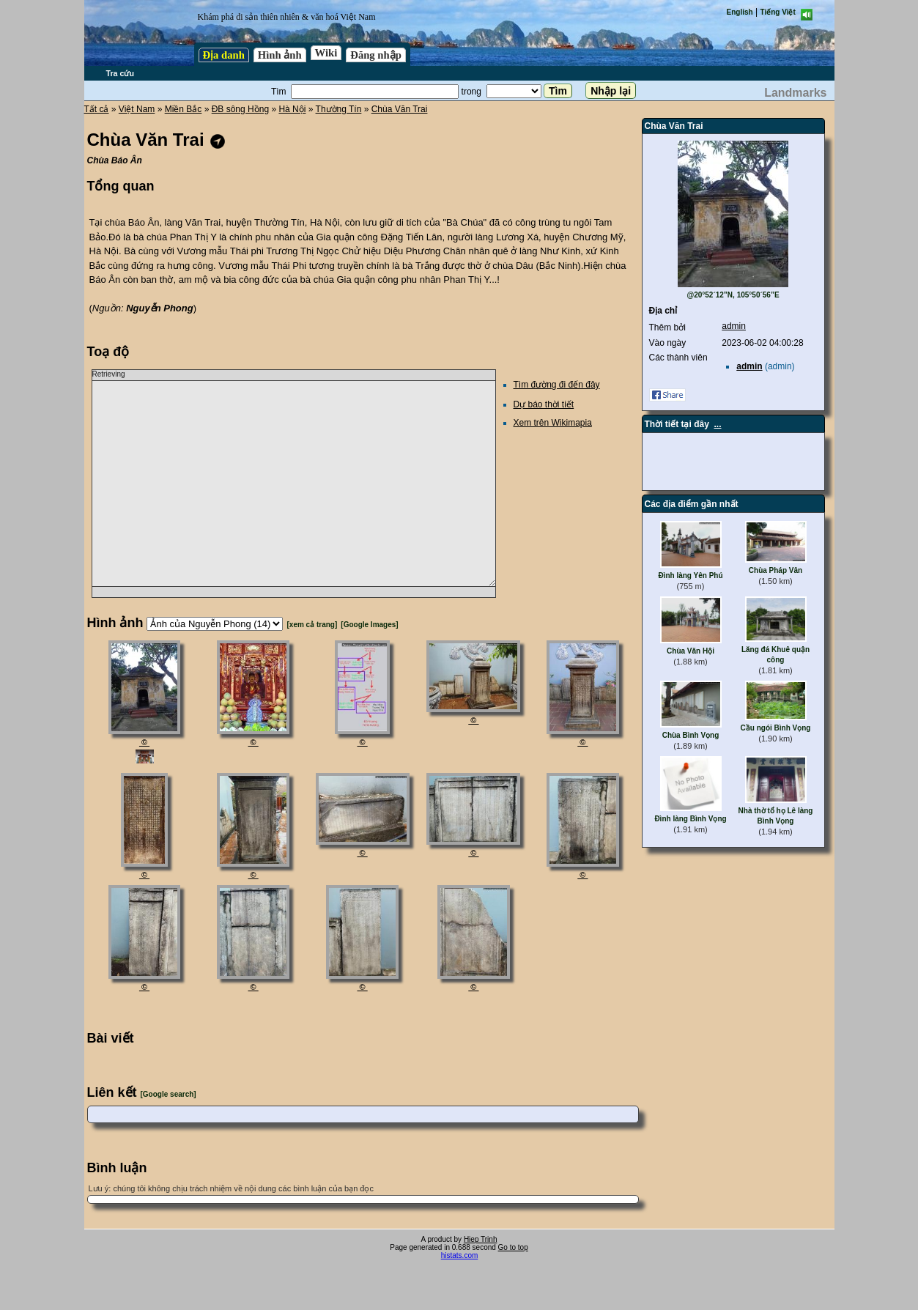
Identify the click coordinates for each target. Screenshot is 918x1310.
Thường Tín (339, 109)
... (718, 424)
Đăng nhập (375, 55)
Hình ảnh (280, 55)
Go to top (513, 1247)
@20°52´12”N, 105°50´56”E (732, 295)
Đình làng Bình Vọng (690, 819)
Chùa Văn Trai (399, 109)
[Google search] (168, 1094)
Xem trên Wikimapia (553, 423)
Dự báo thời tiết (544, 404)
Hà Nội (292, 109)
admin (734, 326)
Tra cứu (120, 73)
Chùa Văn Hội (690, 651)
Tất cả (96, 109)
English (740, 12)
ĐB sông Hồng (240, 109)
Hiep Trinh (480, 1239)
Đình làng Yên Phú (690, 575)
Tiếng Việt (778, 12)
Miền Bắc (183, 109)
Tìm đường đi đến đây (557, 385)
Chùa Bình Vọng (690, 735)
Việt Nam (137, 109)
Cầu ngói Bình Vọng (776, 728)
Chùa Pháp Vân (775, 570)
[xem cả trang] (312, 625)
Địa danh (224, 55)
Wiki (326, 53)
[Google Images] (369, 625)
